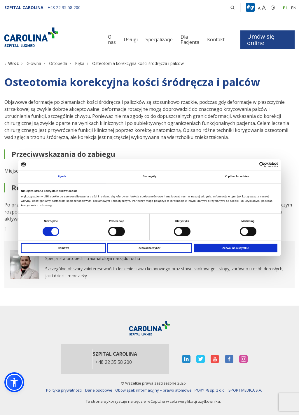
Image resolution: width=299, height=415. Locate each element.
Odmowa (63, 248)
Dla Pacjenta (190, 39)
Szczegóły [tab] (149, 176)
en (293, 8)
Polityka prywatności (64, 390)
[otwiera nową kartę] (149, 264)
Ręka (79, 63)
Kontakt (216, 39)
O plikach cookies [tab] (237, 176)
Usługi (131, 39)
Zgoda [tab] (62, 176)
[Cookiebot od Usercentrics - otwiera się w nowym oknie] (252, 164)
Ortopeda (58, 63)
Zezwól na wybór (149, 248)
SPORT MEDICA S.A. (245, 390)
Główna (34, 63)
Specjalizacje (159, 39)
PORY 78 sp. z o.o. (210, 390)
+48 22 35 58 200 (113, 362)
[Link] (49, 37)
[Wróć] (11, 63)
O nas (112, 39)
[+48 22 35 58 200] (64, 7)
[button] (251, 7)
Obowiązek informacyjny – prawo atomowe (153, 390)
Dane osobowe (98, 390)
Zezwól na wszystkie (235, 248)
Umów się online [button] (260, 39)
